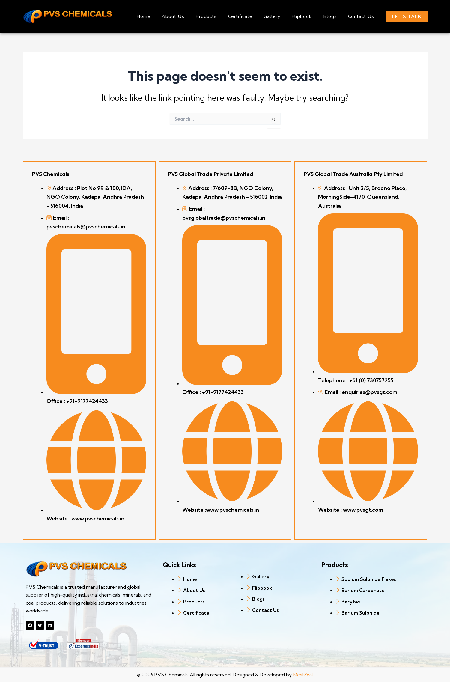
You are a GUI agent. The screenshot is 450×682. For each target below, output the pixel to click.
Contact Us (362, 16)
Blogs (332, 16)
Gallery (277, 16)
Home (155, 16)
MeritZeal (303, 675)
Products (215, 16)
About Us (183, 16)
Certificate (247, 16)
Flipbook (306, 16)
